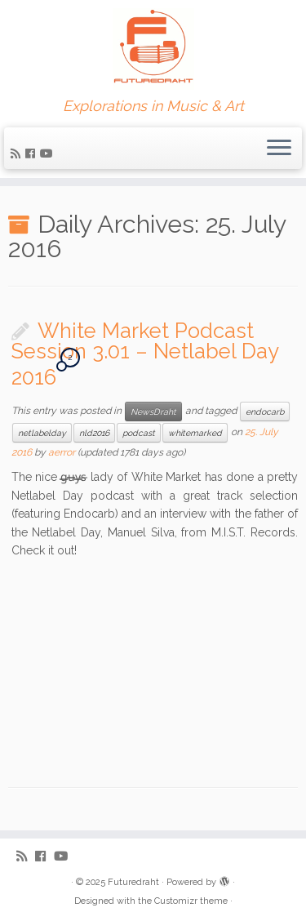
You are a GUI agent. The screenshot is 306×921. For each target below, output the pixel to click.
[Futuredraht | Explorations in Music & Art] (153, 49)
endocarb (265, 411)
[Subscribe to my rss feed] (18, 153)
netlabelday (42, 433)
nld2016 (94, 433)
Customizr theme (191, 901)
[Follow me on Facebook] (32, 153)
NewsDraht (153, 411)
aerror (61, 452)
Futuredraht (133, 882)
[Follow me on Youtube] (49, 153)
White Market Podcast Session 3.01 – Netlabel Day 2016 (144, 353)
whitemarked (195, 433)
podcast (138, 433)
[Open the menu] (279, 148)
